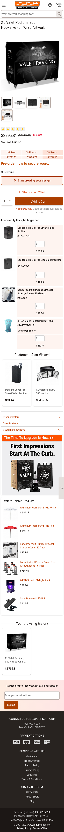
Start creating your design (32, 181)
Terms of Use (40, 828)
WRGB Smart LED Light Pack (35, 580)
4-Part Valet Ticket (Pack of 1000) (35, 321)
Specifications (10, 423)
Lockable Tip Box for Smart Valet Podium (35, 229)
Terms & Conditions (32, 779)
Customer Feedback (14, 429)
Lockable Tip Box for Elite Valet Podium (39, 260)
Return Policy (32, 765)
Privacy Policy (32, 770)
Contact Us (32, 792)
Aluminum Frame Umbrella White (38, 507)
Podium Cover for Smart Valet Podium (16, 391)
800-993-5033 (42, 812)
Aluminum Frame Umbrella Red (37, 525)
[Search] (59, 14)
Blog (32, 801)
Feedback (62, 488)
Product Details (11, 417)
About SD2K (32, 796)
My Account (32, 756)
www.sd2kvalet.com (39, 824)
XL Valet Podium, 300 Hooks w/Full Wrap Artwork (14, 660)
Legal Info (32, 774)
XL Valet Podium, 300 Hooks (45, 391)
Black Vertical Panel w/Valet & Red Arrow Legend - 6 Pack (38, 564)
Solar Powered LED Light (33, 598)
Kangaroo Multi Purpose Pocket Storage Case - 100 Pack (35, 292)
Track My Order (32, 760)
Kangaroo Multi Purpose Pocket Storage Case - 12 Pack (37, 546)
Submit (11, 705)
